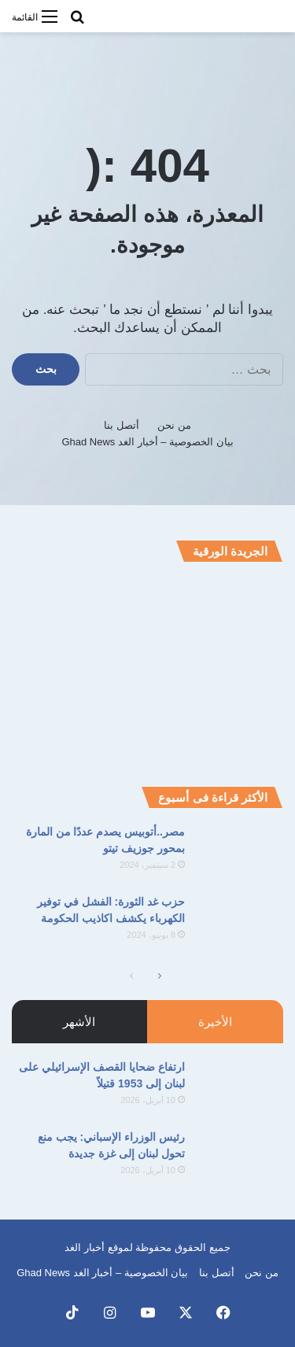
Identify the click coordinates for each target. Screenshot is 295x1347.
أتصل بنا (121, 425)
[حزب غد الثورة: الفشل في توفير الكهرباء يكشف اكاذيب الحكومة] (240, 923)
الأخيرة (215, 1021)
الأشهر (79, 1021)
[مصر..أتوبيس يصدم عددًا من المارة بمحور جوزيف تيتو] (240, 853)
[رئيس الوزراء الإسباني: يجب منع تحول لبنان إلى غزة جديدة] (240, 1158)
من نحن (174, 425)
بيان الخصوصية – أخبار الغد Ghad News (147, 442)
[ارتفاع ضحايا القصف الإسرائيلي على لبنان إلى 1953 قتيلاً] (240, 1088)
